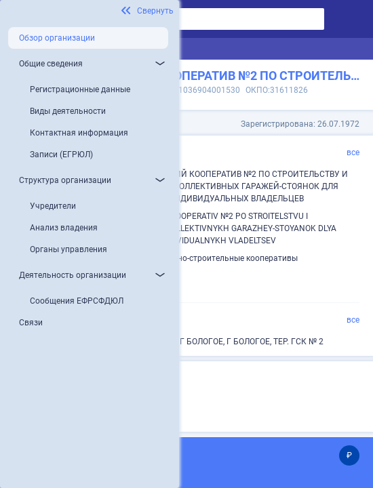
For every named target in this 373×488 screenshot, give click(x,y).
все (353, 152)
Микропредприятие (132, 400)
